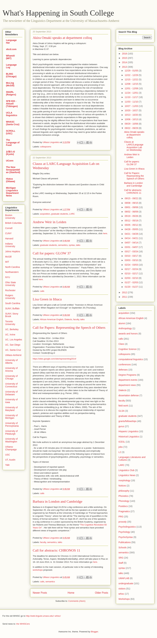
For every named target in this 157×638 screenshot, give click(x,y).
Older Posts (101, 592)
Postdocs (123, 506)
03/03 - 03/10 (132, 260)
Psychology (124, 532)
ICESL (121, 441)
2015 (125, 58)
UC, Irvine (10, 334)
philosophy (123, 491)
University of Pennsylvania (12, 424)
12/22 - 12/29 (132, 75)
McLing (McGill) (10, 84)
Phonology (123, 501)
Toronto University (10, 322)
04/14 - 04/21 (132, 238)
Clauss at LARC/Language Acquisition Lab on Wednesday (133, 146)
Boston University (10, 216)
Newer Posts (40, 592)
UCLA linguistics (11, 114)
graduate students (59, 214)
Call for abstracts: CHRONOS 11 (56, 550)
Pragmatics (124, 511)
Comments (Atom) (76, 601)
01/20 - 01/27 (132, 286)
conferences (124, 364)
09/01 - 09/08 (132, 207)
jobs (120, 447)
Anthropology (125, 328)
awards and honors (128, 333)
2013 (125, 67)
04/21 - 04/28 (132, 234)
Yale (7, 465)
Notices (122, 485)
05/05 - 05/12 (132, 225)
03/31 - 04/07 (132, 247)
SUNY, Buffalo (12, 308)
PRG (120, 516)
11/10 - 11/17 (132, 97)
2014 (125, 62)
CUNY (8, 233)
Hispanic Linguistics (128, 431)
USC (7, 454)
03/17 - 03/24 (132, 251)
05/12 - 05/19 (132, 220)
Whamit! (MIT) (10, 57)
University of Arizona (11, 369)
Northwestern (12, 272)
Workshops (124, 599)
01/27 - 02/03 (132, 282)
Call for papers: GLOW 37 (52, 253)
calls (42, 291)
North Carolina (12, 267)
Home (71, 592)
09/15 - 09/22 (132, 198)
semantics (63, 245)
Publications (124, 542)
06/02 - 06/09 (132, 211)
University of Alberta (11, 361)
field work (123, 405)
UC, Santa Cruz (13, 350)
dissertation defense (128, 395)
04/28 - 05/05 (132, 229)
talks (78, 245)
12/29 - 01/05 (132, 70)
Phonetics (123, 496)
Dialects (68, 319)
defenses (123, 369)
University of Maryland (11, 408)
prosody (122, 521)
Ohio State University (10, 283)
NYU (7, 277)
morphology (124, 480)
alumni (121, 323)
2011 (125, 297)
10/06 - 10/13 (132, 119)
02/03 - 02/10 (132, 278)
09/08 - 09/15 (132, 203)
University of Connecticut (11, 385)
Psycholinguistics (127, 526)
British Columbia (13, 223)
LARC (72, 214)
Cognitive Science (127, 349)
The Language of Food (12, 142)
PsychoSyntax (125, 537)
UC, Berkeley (11, 329)
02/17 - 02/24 (132, 269)
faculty (76, 319)
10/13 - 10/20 (132, 115)
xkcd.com (11, 49)
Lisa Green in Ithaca (47, 299)
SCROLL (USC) (10, 132)
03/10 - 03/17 (132, 256)
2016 (125, 53)
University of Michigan (11, 416)
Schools (122, 547)
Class (121, 344)
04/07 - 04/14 (132, 242)
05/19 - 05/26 (132, 216)
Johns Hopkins (12, 251)
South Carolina (12, 303)
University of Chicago (11, 377)
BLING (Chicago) (11, 75)
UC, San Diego (12, 344)
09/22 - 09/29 (132, 128)
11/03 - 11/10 (132, 101)
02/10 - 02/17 (132, 273)
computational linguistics (130, 359)
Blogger (94, 631)
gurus (121, 426)
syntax (72, 245)
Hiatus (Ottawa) (10, 180)
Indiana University (10, 245)
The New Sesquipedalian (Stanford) (13, 170)
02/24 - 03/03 (132, 264)
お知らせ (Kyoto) (10, 152)
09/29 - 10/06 (132, 123)
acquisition (45, 214)
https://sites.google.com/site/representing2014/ (54, 359)
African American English (51, 319)
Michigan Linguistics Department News (12, 192)
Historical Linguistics (128, 436)
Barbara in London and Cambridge (57, 501)
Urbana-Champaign (11, 448)
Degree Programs (127, 375)
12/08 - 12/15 (132, 84)
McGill (8, 256)
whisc (121, 593)
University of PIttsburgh (11, 432)
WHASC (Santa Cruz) (12, 123)
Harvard (9, 238)
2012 (125, 292)
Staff (120, 563)
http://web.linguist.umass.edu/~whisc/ (43, 616)
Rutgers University (10, 296)
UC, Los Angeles (13, 339)
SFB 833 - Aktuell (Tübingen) (12, 104)
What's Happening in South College (58, 13)
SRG (120, 557)
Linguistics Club (126, 470)
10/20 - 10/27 (132, 110)
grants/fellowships (127, 421)
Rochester (10, 290)
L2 (119, 452)
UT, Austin (10, 459)
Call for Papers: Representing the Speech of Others (69, 327)
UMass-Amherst (13, 355)
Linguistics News (126, 475)
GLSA (121, 411)
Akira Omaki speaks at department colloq (62, 38)
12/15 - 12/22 (132, 79)
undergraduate (125, 583)
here (105, 233)
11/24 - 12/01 (132, 92)
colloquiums (45, 146)
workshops (38, 570)
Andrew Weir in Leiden (49, 222)
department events (127, 380)
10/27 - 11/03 (132, 106)
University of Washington (11, 440)
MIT (7, 262)
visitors (122, 588)
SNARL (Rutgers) (11, 93)
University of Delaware (11, 393)
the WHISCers (23, 624)
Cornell (8, 228)
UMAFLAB (123, 578)
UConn (9, 160)
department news (127, 385)
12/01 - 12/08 (132, 88)
